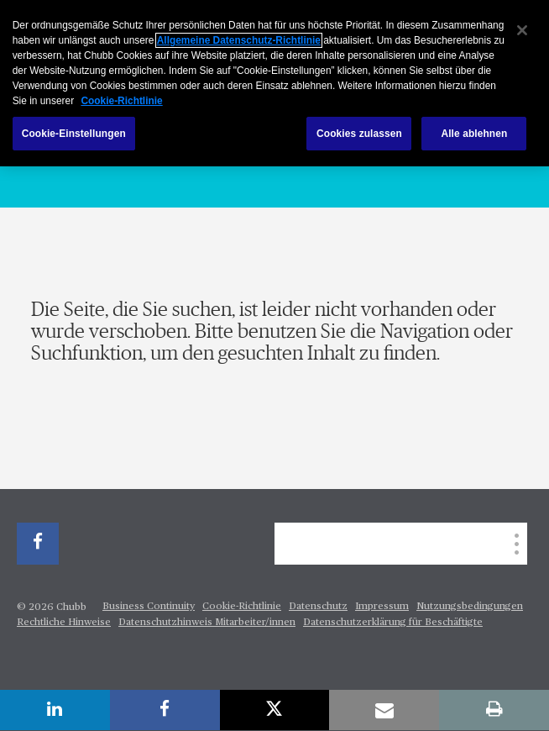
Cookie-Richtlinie (241, 607)
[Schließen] (522, 30)
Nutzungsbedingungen (469, 607)
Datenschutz (318, 607)
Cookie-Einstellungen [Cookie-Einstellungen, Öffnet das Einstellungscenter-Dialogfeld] (74, 133)
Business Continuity (148, 607)
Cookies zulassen (359, 133)
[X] (275, 710)
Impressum (382, 607)
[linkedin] (55, 710)
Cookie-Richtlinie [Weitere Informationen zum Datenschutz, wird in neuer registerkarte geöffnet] (121, 101)
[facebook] (38, 544)
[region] (274, 83)
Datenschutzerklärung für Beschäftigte (393, 623)
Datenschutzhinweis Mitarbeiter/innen (206, 623)
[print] (494, 710)
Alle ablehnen (474, 133)
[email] (384, 710)
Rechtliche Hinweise (64, 623)
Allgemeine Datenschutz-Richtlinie (239, 40)
